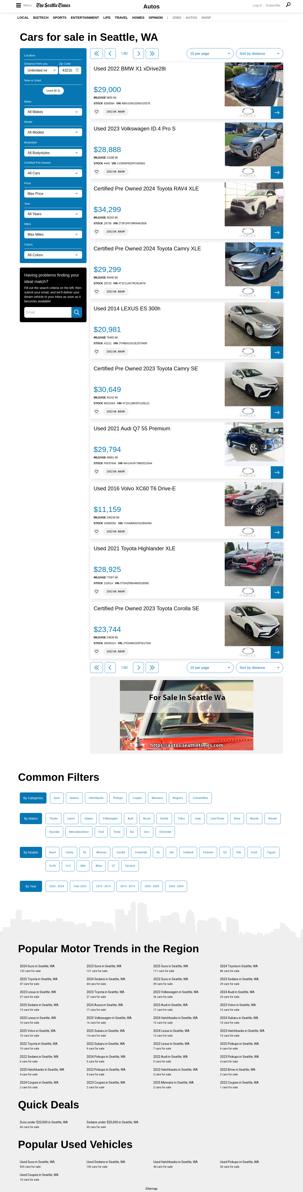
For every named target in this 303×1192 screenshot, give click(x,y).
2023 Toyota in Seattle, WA (105, 994)
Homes (138, 17)
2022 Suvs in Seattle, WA (170, 981)
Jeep (198, 818)
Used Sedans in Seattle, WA (106, 1164)
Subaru (89, 818)
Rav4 (52, 852)
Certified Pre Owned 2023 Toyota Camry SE (146, 368)
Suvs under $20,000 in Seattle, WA (44, 1124)
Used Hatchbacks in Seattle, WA (175, 1164)
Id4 (171, 852)
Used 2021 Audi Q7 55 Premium (132, 428)
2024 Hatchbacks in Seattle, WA (175, 1020)
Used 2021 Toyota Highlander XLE (135, 548)
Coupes (137, 798)
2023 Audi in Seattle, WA (170, 1007)
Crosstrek (141, 852)
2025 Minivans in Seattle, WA (173, 1085)
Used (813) (53, 90)
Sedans (74, 798)
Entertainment (85, 17)
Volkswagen (110, 818)
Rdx (238, 852)
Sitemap (151, 1188)
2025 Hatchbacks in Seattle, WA (42, 1072)
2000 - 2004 (176, 886)
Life (107, 17)
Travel (121, 17)
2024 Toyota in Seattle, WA (239, 968)
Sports (60, 17)
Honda (164, 818)
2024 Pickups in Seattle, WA (106, 1059)
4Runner (101, 852)
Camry (69, 852)
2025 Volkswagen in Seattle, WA (109, 1020)
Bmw (237, 818)
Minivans (157, 798)
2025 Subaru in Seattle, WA (106, 1033)
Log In (257, 5)
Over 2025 (80, 886)
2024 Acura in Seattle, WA (105, 1007)
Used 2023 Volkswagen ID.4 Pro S (135, 128)
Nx (158, 852)
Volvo (181, 818)
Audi (130, 818)
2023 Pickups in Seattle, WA (239, 1059)
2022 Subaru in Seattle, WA (106, 1046)
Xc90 (52, 865)
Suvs (57, 798)
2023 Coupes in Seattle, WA (106, 1085)
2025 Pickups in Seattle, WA (239, 1046)
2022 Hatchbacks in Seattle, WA (175, 1072)
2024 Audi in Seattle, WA (237, 994)
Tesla (117, 831)
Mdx (83, 865)
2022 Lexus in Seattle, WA (171, 1046)
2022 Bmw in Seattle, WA (237, 1072)
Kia (132, 831)
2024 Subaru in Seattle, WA (239, 1020)
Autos (151, 6)
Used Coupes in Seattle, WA (39, 1177)
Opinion (156, 17)
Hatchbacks (96, 798)
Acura (146, 818)
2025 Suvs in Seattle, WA (170, 968)
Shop (206, 17)
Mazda (254, 818)
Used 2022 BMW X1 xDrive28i (130, 68)
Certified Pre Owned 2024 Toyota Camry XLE (147, 248)
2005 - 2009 (152, 886)
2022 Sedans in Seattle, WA (39, 1059)
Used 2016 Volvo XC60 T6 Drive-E (135, 488)
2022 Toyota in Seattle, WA (39, 1046)
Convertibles (200, 798)
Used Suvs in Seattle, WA (37, 1164)
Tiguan (271, 852)
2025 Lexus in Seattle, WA (38, 1020)
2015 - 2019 (103, 886)
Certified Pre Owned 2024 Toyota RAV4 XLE (146, 188)
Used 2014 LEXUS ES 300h (127, 308)
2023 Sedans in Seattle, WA (239, 981)
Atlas (98, 865)
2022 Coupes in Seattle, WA (239, 1085)
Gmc (146, 831)
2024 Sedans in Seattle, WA (106, 981)
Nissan (272, 818)
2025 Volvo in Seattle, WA (38, 1033)
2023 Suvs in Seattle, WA (104, 968)
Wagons (178, 798)
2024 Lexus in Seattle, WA (171, 1033)
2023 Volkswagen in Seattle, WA (175, 994)
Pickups (118, 798)
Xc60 (254, 852)
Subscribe (273, 5)
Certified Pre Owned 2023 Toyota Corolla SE (146, 608)
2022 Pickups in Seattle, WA (106, 1072)
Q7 (113, 865)
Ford (101, 831)
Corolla (120, 852)
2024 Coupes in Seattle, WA (39, 1085)
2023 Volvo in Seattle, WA (238, 1007)
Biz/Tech (40, 17)
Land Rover (217, 818)
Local (23, 17)
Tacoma (130, 865)
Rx (84, 852)
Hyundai (54, 831)
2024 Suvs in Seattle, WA (37, 968)
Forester (208, 852)
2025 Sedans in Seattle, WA (39, 1007)
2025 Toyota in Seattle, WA (39, 981)
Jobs (176, 17)
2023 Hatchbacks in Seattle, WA (242, 1033)
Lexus (71, 818)
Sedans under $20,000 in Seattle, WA (112, 1124)
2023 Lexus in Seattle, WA (38, 994)
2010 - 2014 (127, 886)
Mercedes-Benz (79, 831)
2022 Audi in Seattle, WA (170, 1059)
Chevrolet (165, 831)
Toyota (53, 818)
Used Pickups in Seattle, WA (239, 1164)
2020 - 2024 (56, 886)
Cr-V (68, 865)
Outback (188, 852)
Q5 (225, 852)
